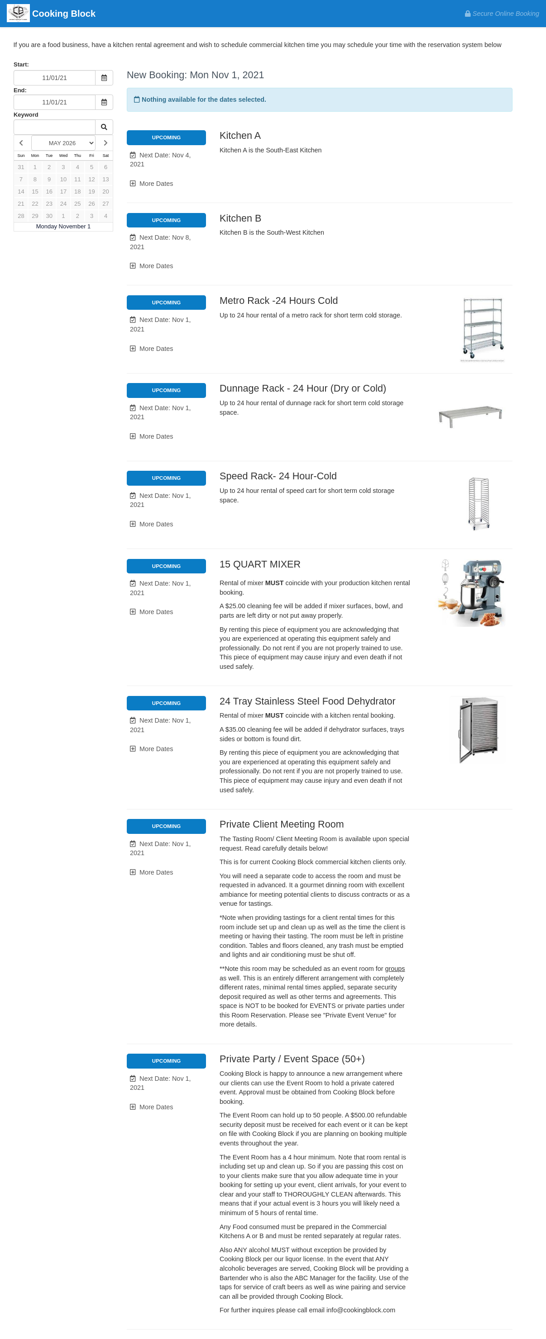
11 (77, 179)
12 (91, 179)
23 (49, 203)
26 (91, 203)
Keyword (26, 114)
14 (21, 191)
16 (49, 191)
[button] (166, 160)
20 (105, 191)
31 (21, 167)
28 (21, 216)
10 (63, 179)
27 (105, 203)
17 (63, 191)
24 (63, 203)
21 (21, 203)
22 (35, 203)
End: (20, 90)
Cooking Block (51, 14)
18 (77, 191)
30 (49, 216)
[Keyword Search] (55, 127)
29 (35, 216)
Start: (21, 64)
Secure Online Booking (502, 13)
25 (77, 203)
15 (35, 191)
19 (91, 191)
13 (105, 179)
